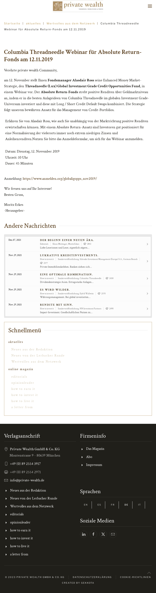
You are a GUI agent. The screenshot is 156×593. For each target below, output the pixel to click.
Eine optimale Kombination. (66, 274)
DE (126, 504)
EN (86, 504)
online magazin (20, 369)
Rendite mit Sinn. (56, 305)
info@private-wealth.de (27, 480)
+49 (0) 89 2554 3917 (25, 463)
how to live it (22, 401)
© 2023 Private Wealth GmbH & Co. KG (34, 577)
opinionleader (22, 383)
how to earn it (23, 389)
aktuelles (15, 342)
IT (139, 504)
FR (113, 504)
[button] (150, 6)
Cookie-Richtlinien (135, 577)
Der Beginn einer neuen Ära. (67, 240)
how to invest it (24, 395)
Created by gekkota (78, 582)
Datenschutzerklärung (92, 577)
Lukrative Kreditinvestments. (69, 255)
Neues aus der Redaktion (32, 349)
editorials (19, 377)
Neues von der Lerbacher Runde (38, 355)
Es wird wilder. (55, 290)
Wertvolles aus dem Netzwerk (36, 362)
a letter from (22, 407)
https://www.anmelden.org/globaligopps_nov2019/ (60, 178)
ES (99, 504)
